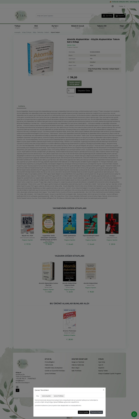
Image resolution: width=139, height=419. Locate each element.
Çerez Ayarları (83, 412)
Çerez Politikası (58, 402)
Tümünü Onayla (96, 412)
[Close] (104, 390)
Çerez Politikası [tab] (58, 396)
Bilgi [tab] (37, 396)
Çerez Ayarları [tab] (46, 396)
